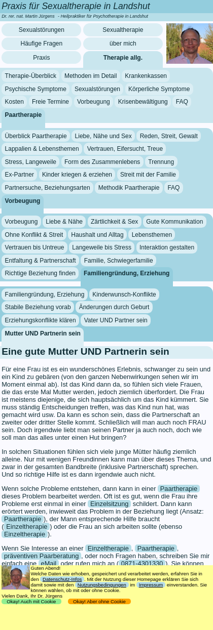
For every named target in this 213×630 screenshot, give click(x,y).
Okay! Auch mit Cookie (31, 601)
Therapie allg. (123, 57)
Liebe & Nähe (64, 221)
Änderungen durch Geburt (114, 307)
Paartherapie (23, 114)
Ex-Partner (19, 174)
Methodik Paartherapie (129, 187)
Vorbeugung (93, 101)
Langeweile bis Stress (101, 247)
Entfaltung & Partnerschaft (40, 260)
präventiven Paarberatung (41, 556)
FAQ (182, 101)
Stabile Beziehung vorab (38, 307)
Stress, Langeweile (30, 161)
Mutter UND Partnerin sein (43, 333)
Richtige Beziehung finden (40, 273)
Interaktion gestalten (166, 247)
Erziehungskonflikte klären (40, 320)
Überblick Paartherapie (36, 135)
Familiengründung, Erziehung (126, 273)
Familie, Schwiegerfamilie (118, 260)
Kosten (14, 101)
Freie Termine (50, 101)
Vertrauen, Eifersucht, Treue (125, 148)
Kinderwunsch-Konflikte (124, 294)
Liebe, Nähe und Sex (103, 135)
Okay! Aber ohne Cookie (99, 601)
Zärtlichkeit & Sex (114, 221)
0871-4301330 (142, 563)
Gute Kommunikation (174, 221)
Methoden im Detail (90, 75)
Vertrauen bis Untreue (34, 247)
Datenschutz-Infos (62, 579)
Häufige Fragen (41, 43)
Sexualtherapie (122, 29)
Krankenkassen (146, 75)
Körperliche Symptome (159, 89)
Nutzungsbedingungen (102, 584)
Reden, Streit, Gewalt (169, 135)
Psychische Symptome (35, 89)
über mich (123, 43)
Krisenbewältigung (143, 101)
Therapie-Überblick (30, 75)
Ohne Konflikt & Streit (34, 234)
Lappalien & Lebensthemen (42, 148)
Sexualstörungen (41, 29)
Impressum (151, 584)
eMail (49, 563)
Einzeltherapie (26, 526)
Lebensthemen (152, 234)
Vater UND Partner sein (116, 320)
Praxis (41, 57)
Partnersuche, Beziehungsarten (47, 187)
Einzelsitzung (109, 504)
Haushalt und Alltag (97, 234)
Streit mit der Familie (148, 174)
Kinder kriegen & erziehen (77, 174)
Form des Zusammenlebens (102, 161)
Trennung (161, 161)
